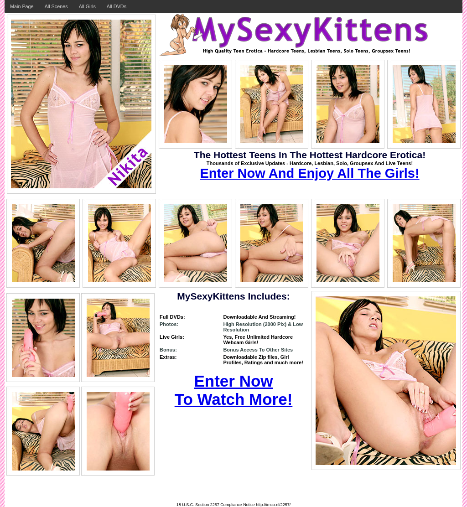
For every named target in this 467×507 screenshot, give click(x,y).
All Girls (87, 6)
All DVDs (116, 6)
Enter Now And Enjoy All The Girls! (309, 173)
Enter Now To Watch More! (234, 390)
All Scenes (56, 6)
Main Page (22, 6)
